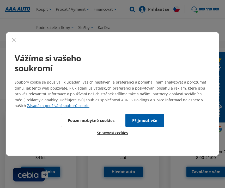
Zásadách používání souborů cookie (58, 105)
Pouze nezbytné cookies (91, 120)
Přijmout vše (144, 120)
